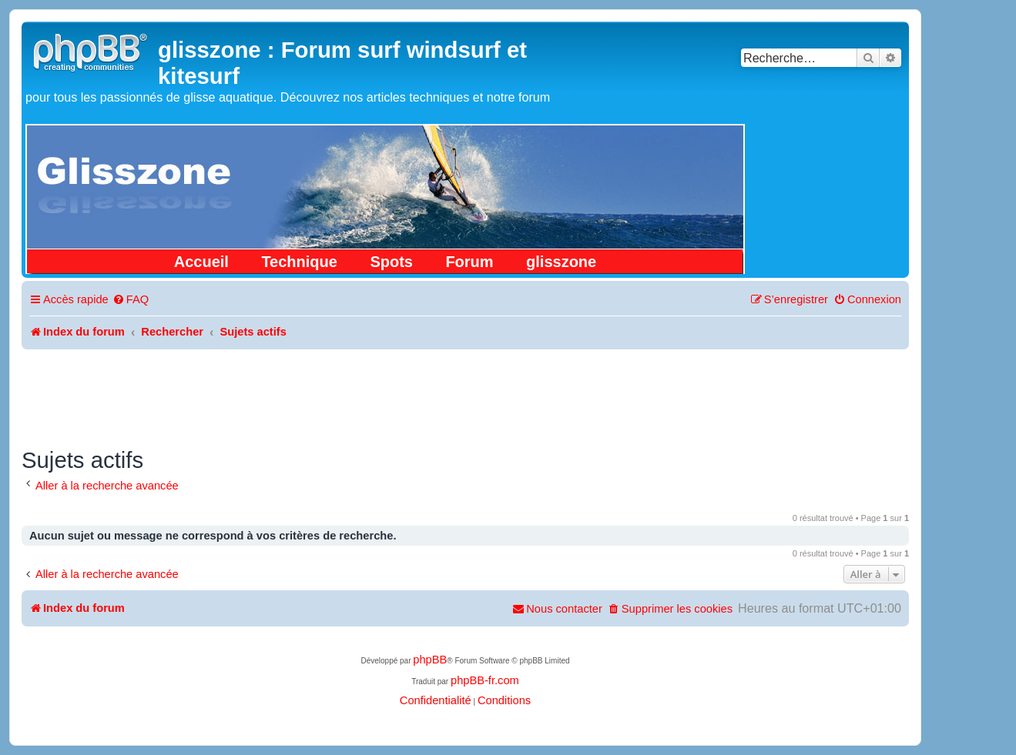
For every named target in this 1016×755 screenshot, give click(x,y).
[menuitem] (130, 299)
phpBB (430, 659)
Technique (299, 261)
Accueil (201, 261)
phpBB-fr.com (485, 680)
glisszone (561, 261)
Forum (469, 261)
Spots (391, 261)
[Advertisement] (465, 391)
